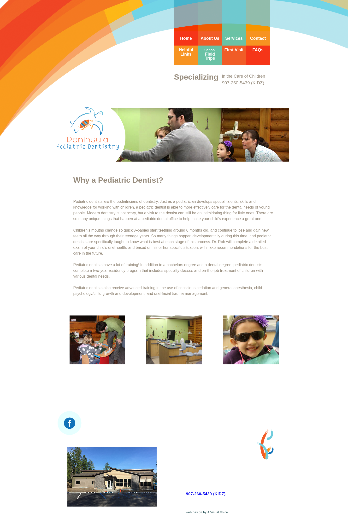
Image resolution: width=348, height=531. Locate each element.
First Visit (234, 49)
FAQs (258, 49)
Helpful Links (186, 52)
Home (186, 38)
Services (233, 38)
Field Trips (210, 54)
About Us (210, 38)
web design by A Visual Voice (207, 512)
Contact (258, 38)
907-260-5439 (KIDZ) (206, 494)
